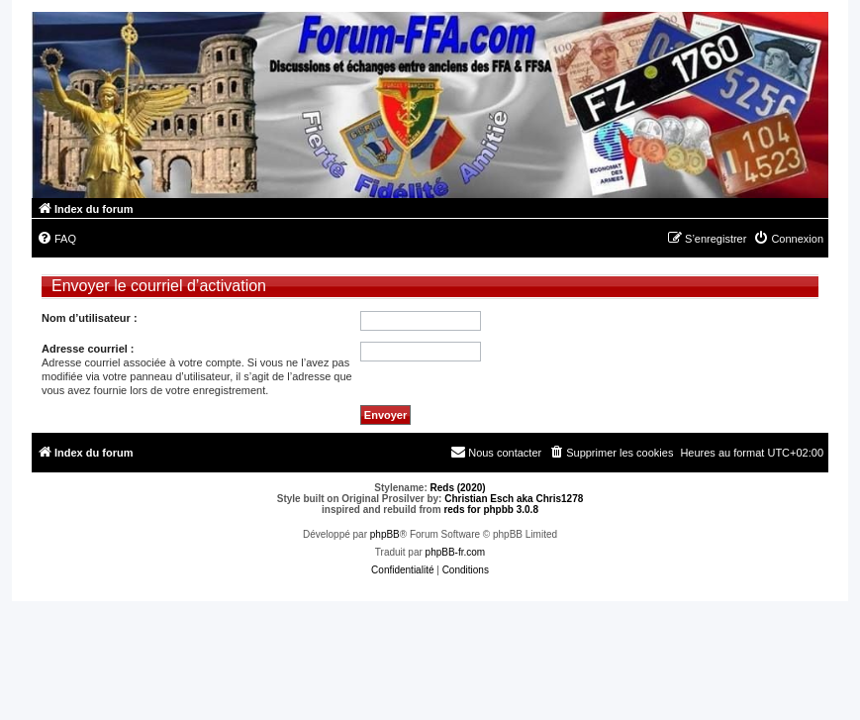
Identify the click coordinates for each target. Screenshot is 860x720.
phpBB (385, 534)
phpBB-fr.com (456, 552)
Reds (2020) (458, 487)
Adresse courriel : (88, 349)
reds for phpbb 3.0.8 (490, 509)
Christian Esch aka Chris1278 (513, 498)
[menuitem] (56, 239)
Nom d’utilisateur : (90, 318)
